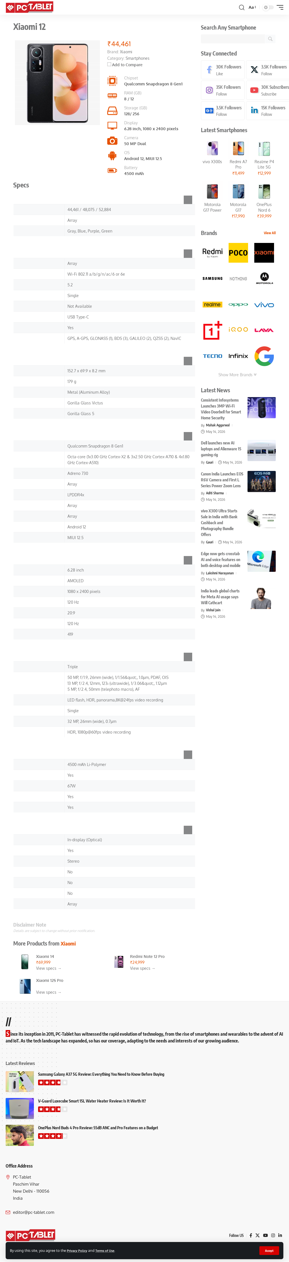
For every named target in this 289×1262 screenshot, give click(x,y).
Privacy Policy (78, 1250)
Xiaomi (69, 943)
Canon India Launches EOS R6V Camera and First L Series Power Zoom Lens (222, 480)
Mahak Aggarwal (218, 426)
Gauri (210, 463)
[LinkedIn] (280, 1235)
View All (270, 234)
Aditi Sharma (215, 494)
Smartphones (138, 58)
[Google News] (223, 111)
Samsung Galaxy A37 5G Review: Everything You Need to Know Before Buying (101, 1074)
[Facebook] (223, 70)
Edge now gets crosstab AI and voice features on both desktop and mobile (220, 560)
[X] (256, 1235)
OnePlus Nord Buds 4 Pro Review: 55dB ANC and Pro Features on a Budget (98, 1127)
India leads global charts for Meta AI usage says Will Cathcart (220, 597)
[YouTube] (265, 1235)
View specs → (49, 968)
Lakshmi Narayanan (220, 574)
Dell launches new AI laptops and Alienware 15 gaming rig (221, 450)
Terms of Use (109, 1250)
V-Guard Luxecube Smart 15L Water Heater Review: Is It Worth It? (92, 1101)
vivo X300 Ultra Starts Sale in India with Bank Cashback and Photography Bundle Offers (219, 524)
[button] (268, 1250)
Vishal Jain (213, 611)
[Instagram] (223, 91)
